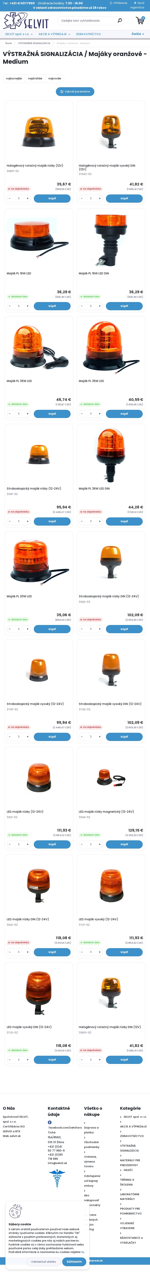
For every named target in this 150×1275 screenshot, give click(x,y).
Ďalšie (136, 34)
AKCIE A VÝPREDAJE (53, 34)
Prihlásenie (120, 3)
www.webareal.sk (90, 1271)
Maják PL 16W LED (19, 275)
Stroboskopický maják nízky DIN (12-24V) (109, 602)
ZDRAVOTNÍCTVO (88, 34)
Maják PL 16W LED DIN (94, 275)
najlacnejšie (14, 78)
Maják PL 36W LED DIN (94, 493)
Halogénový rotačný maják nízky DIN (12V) (110, 1037)
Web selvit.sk (12, 1146)
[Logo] (26, 20)
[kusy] (19, 199)
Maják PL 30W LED (20, 602)
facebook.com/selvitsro (65, 1138)
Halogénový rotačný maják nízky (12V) (35, 166)
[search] (120, 22)
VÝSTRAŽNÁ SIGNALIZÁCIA (34, 43)
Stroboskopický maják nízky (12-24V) (34, 493)
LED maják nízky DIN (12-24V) (28, 928)
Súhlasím (74, 1261)
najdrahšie (35, 78)
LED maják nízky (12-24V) (25, 819)
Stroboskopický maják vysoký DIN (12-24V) (110, 710)
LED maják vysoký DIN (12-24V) (29, 1037)
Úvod (8, 43)
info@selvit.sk (57, 1173)
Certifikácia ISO (14, 1137)
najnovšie (54, 78)
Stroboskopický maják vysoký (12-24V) (35, 710)
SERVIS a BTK (11, 1142)
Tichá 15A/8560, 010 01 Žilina (56, 1147)
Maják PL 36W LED (20, 384)
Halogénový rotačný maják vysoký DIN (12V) (107, 168)
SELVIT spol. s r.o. (17, 34)
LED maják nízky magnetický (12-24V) (107, 819)
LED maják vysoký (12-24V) (99, 928)
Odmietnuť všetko (43, 1262)
